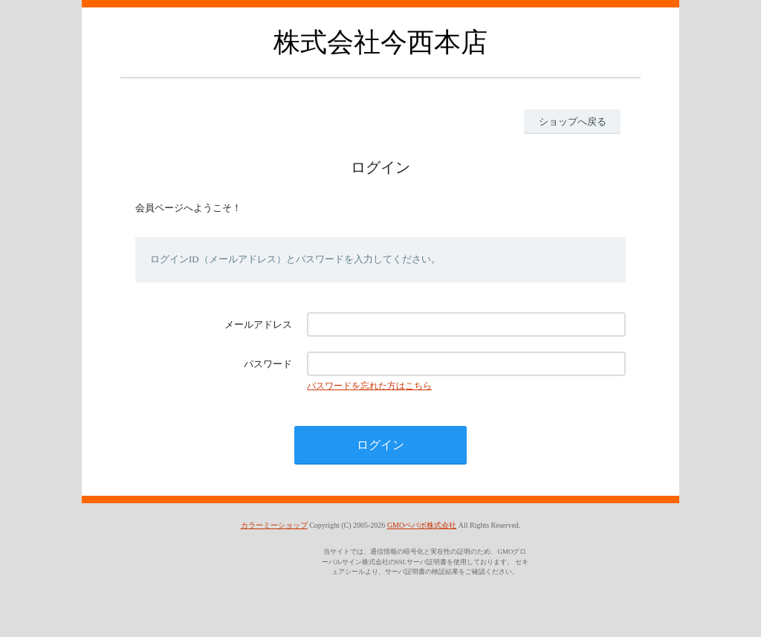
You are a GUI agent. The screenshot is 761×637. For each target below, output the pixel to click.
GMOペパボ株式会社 (421, 525)
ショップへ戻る (572, 121)
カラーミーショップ (274, 525)
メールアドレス (258, 324)
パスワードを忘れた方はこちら (369, 386)
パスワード (268, 363)
